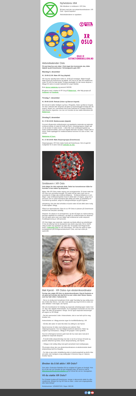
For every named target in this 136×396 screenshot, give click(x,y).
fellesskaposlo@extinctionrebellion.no (55, 371)
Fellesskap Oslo (53, 227)
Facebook (55, 92)
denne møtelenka (52, 87)
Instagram (46, 92)
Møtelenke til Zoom (49, 136)
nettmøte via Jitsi (69, 145)
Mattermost (72, 90)
